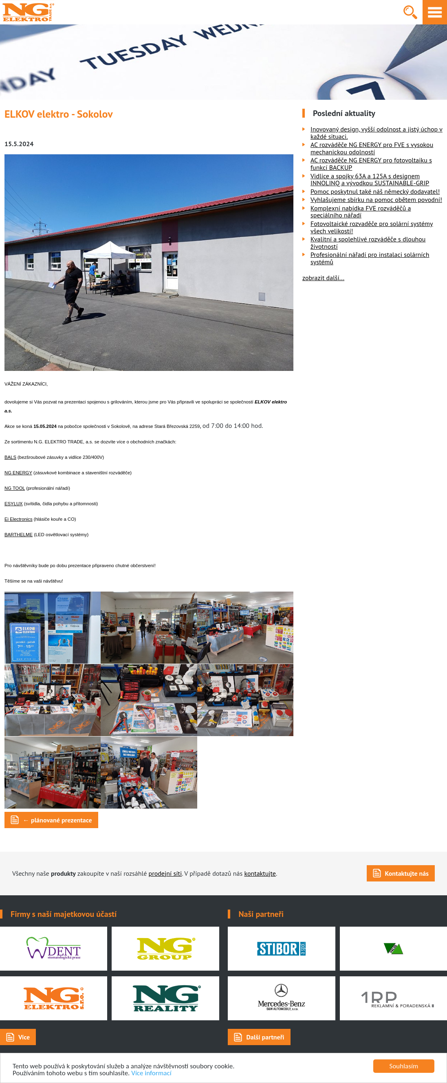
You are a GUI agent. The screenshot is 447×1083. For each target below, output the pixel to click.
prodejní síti (165, 873)
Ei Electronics (18, 519)
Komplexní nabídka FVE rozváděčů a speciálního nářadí (360, 211)
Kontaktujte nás (407, 873)
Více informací (151, 1073)
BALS (10, 457)
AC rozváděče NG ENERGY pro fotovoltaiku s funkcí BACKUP (371, 163)
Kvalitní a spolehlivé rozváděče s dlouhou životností (368, 242)
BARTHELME (18, 534)
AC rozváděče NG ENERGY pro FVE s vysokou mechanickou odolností (371, 148)
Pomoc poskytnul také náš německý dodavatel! (375, 191)
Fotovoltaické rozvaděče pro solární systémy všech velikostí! (371, 227)
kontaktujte (260, 873)
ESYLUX (13, 503)
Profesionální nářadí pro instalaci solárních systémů (369, 258)
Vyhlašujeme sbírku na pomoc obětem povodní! (376, 199)
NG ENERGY (18, 472)
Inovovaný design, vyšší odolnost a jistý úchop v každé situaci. (376, 132)
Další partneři (265, 1037)
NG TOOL (14, 488)
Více (24, 1037)
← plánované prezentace (57, 820)
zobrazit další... (323, 278)
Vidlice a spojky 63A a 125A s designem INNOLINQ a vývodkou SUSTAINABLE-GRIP (369, 179)
